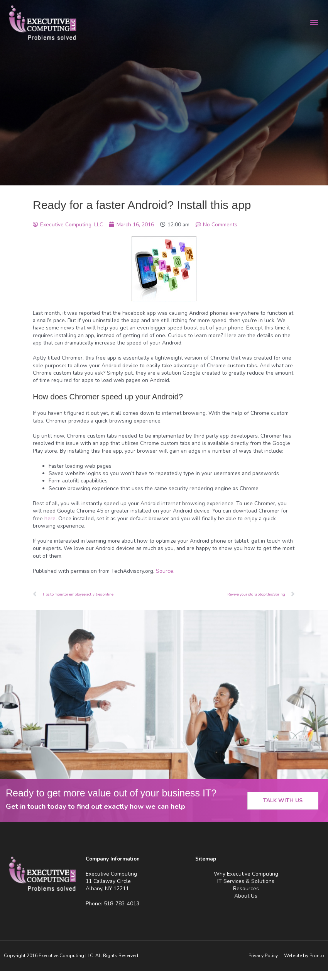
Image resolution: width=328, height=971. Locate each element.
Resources (246, 888)
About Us (245, 896)
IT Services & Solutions (245, 881)
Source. (165, 571)
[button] (314, 21)
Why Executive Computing (246, 874)
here (50, 518)
